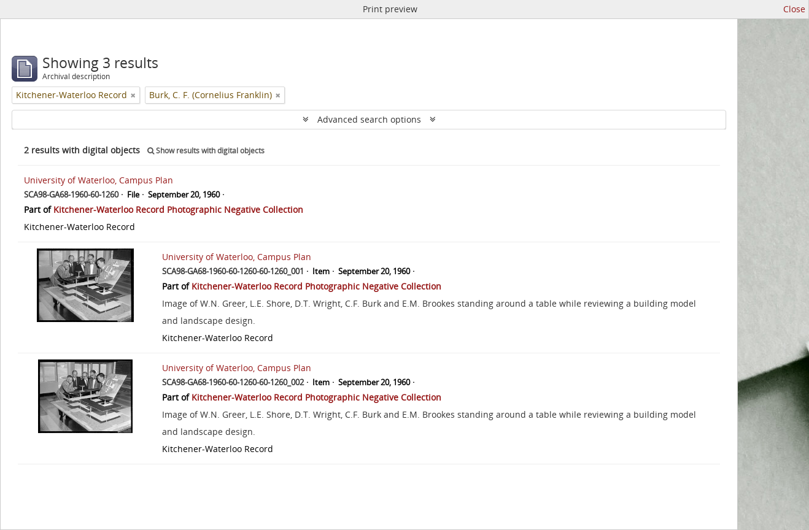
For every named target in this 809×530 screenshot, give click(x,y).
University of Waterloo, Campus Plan (98, 180)
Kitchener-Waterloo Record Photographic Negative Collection (178, 209)
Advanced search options (369, 119)
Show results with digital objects (206, 150)
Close (794, 9)
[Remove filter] (133, 95)
